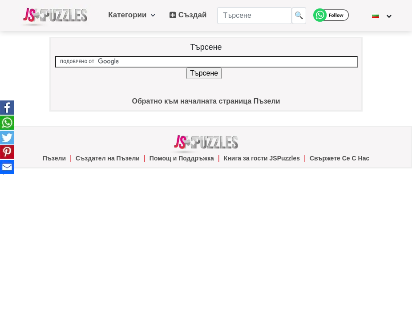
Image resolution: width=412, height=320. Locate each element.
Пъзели (54, 158)
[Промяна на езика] (381, 15)
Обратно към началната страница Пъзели (206, 101)
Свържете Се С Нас (339, 158)
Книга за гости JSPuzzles (262, 158)
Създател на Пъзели (108, 158)
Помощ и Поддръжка (181, 158)
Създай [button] (188, 15)
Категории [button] (131, 15)
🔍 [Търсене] (299, 15)
